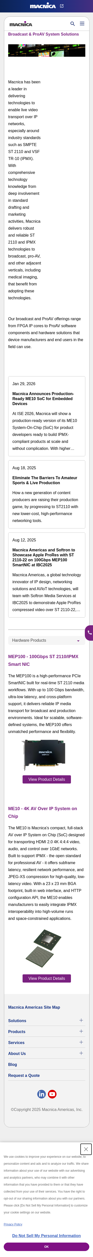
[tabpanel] (46, 817)
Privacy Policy (13, 1224)
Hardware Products (29, 640)
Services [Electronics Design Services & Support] (16, 1043)
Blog (12, 1064)
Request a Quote (24, 1075)
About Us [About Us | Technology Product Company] (17, 1053)
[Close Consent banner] (86, 1149)
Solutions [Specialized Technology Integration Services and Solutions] (17, 1021)
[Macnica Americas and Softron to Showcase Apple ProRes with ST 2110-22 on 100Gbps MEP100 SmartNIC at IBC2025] (46, 575)
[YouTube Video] (68, 88)
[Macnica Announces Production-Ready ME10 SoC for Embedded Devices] (46, 416)
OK (46, 1247)
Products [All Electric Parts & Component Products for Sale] (16, 1032)
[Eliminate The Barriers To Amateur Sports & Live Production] (46, 494)
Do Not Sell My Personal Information (46, 1236)
